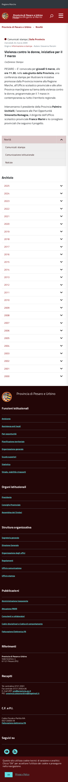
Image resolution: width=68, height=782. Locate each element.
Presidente (7, 497)
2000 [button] (7, 376)
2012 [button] (7, 285)
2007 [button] (7, 323)
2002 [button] (7, 361)
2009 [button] (7, 307)
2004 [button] (7, 346)
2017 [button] (7, 246)
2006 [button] (7, 330)
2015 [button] (7, 262)
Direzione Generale (10, 545)
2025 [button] (7, 185)
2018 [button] (7, 239)
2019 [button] (7, 231)
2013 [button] (7, 277)
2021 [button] (7, 216)
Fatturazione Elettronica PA (14, 631)
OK (8, 774)
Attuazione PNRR (9, 608)
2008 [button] (7, 315)
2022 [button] (7, 208)
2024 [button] (7, 193)
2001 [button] (7, 368)
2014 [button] (7, 269)
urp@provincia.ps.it (22, 690)
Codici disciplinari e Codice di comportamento (22, 623)
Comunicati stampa (15, 147)
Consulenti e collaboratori (13, 616)
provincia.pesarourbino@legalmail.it (22, 693)
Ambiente (6, 418)
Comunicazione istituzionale (19, 155)
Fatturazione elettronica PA (14, 722)
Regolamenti (7, 560)
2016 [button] (7, 254)
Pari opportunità (9, 433)
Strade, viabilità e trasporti (14, 471)
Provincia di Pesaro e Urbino (28, 15)
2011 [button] (7, 292)
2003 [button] (7, 353)
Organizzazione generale (12, 449)
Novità (39, 27)
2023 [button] (7, 201)
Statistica (6, 464)
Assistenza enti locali (11, 426)
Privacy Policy (22, 774)
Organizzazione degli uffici (13, 552)
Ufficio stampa (8, 575)
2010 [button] (7, 300)
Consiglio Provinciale (11, 504)
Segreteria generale (10, 537)
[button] (61, 139)
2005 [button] (7, 338)
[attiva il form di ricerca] (51, 16)
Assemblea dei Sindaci (12, 512)
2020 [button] (7, 224)
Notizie (9, 162)
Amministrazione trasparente (15, 601)
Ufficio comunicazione (11, 568)
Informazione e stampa (22, 46)
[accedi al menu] (61, 15)
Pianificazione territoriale (13, 441)
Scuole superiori (9, 456)
